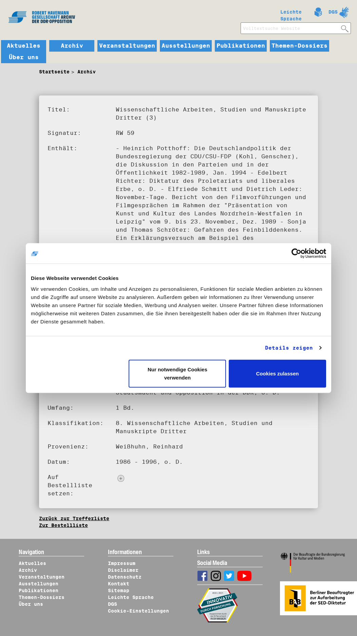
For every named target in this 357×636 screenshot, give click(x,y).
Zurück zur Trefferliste (74, 518)
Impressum (121, 563)
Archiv (72, 45)
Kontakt (118, 583)
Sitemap (118, 590)
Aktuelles (23, 45)
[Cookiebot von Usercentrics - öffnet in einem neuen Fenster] (296, 253)
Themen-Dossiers (299, 45)
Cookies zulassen (277, 373)
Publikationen (241, 45)
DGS (333, 12)
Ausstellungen (186, 45)
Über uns (24, 57)
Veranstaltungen (127, 45)
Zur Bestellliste (63, 525)
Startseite (54, 71)
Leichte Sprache (291, 14)
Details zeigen (289, 348)
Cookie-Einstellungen (138, 611)
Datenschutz (125, 577)
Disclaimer (123, 570)
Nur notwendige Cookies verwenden (177, 373)
